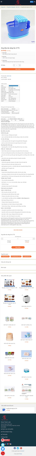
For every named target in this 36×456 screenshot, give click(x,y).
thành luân (9, 75)
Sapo (21, 453)
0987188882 (3, 427)
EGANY (22, 451)
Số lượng (3, 65)
